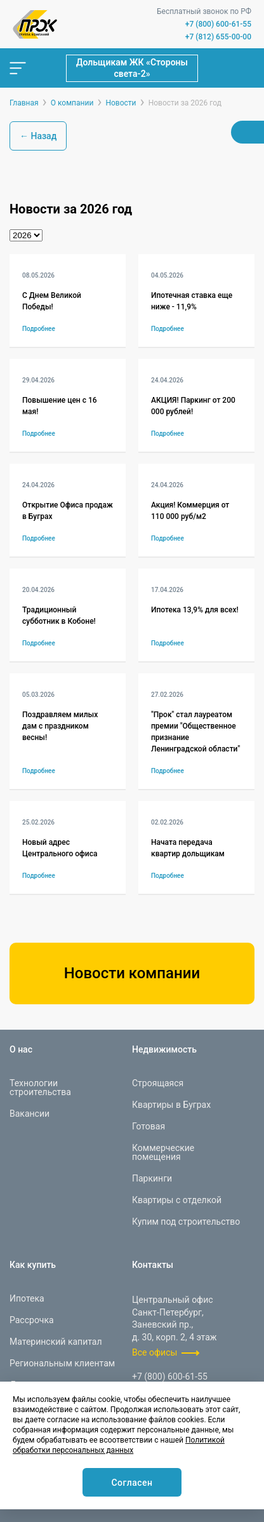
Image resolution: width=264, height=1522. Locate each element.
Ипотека (27, 1298)
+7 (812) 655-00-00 (218, 36)
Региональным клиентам (62, 1363)
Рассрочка (32, 1320)
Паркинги (152, 1178)
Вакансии (30, 1113)
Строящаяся (157, 1083)
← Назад (38, 136)
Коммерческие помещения (163, 1152)
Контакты (152, 1265)
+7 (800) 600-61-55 (218, 24)
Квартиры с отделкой (176, 1200)
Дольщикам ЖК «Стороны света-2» (132, 68)
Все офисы (154, 1352)
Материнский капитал (56, 1342)
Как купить (33, 1265)
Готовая (148, 1126)
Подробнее (38, 328)
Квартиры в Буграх (171, 1105)
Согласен (131, 1483)
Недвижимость (164, 1049)
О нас (21, 1049)
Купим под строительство (186, 1221)
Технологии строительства (40, 1087)
